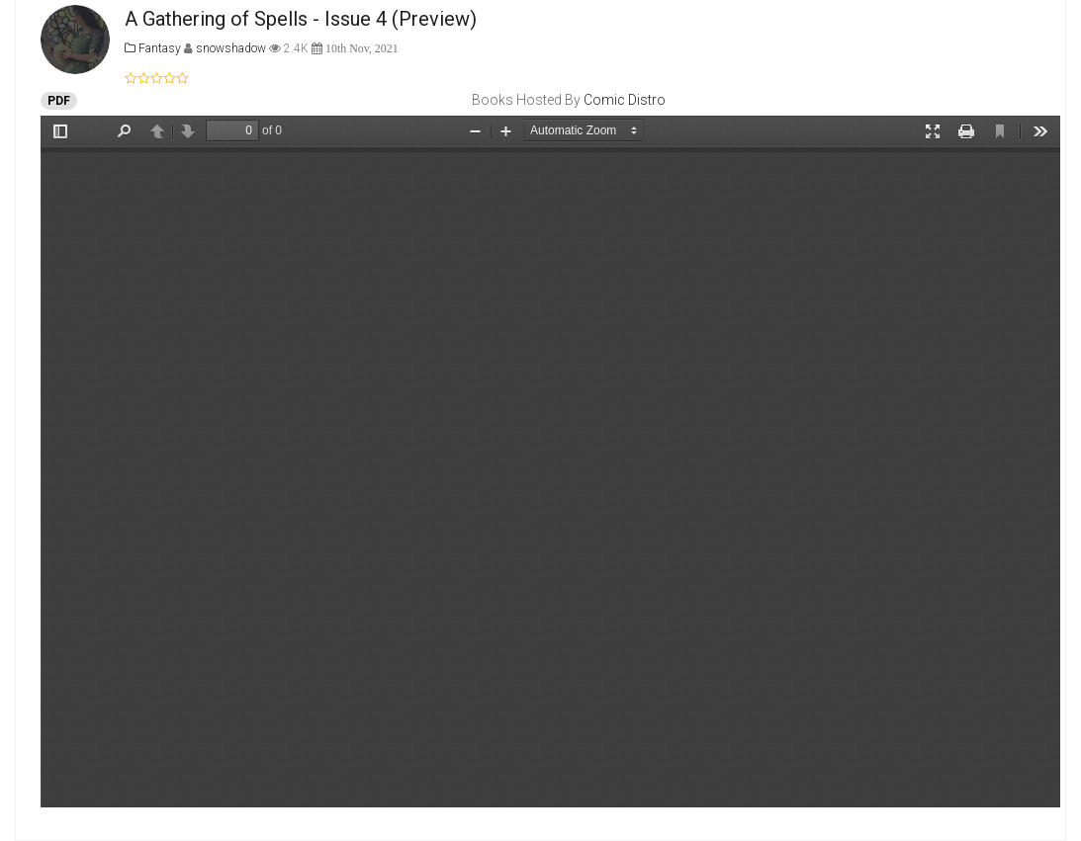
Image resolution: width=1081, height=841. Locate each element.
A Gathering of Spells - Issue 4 (256, 19)
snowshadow (232, 48)
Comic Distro (625, 100)
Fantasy (153, 48)
